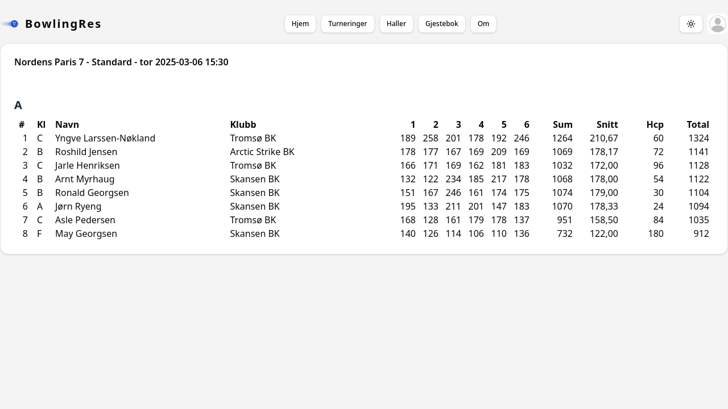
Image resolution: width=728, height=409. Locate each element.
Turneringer (347, 23)
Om (484, 23)
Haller (396, 23)
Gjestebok (441, 23)
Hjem (300, 23)
